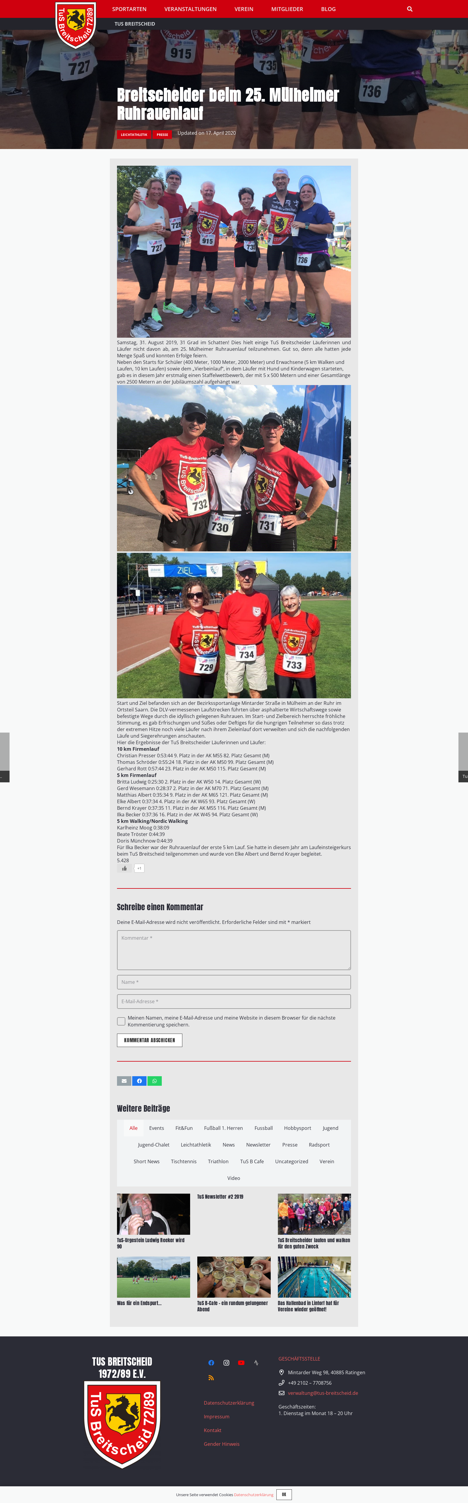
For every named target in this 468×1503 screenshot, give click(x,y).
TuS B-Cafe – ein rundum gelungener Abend (232, 1306)
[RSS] (211, 1377)
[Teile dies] (139, 1081)
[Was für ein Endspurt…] (153, 1260)
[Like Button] (124, 868)
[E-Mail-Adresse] (234, 1001)
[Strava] (256, 1362)
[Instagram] (226, 1362)
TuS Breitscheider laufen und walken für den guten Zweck (314, 1243)
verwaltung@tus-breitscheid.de (323, 1393)
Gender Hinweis (222, 1444)
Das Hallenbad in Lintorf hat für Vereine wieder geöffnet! (308, 1306)
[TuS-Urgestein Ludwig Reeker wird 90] (153, 1197)
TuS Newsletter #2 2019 (220, 1196)
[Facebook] (211, 1362)
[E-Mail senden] (124, 1081)
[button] (410, 9)
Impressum (217, 1416)
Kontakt (212, 1430)
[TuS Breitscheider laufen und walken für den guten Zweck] (314, 1197)
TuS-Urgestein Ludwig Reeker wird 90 (150, 1243)
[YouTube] (241, 1362)
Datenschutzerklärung (229, 1403)
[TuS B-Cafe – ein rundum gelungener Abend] (233, 1260)
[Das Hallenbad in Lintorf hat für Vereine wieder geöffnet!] (314, 1260)
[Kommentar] (234, 950)
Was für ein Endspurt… (139, 1303)
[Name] (234, 982)
